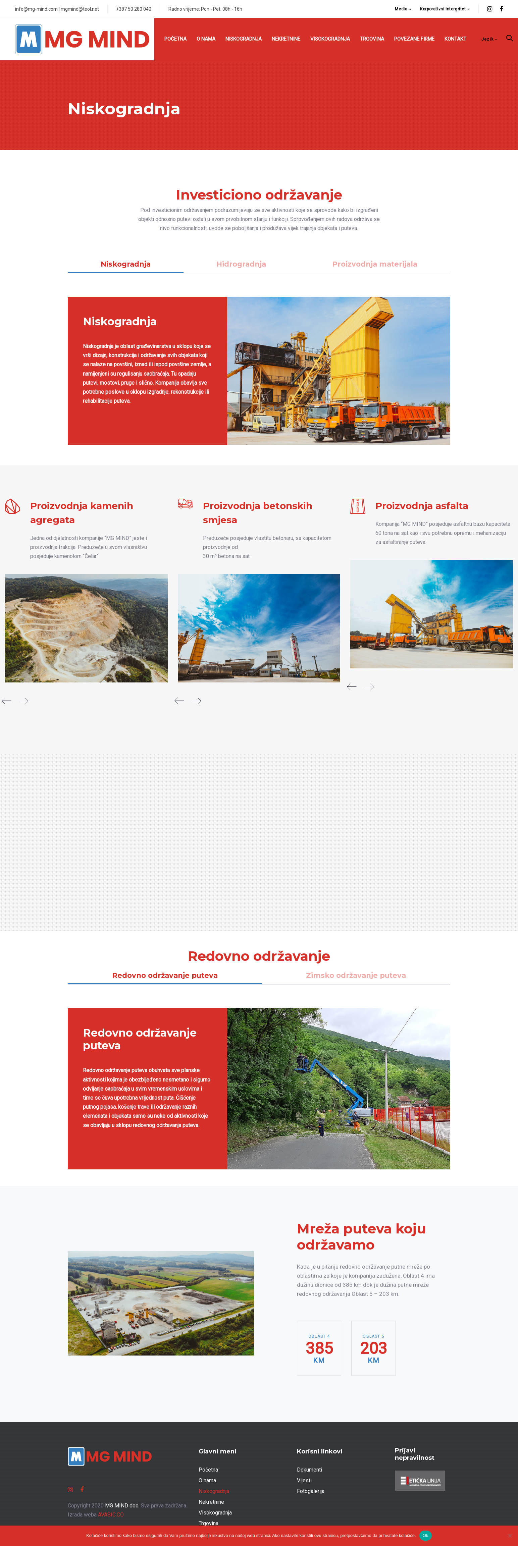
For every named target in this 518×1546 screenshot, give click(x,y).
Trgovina (208, 1523)
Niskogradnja (214, 1491)
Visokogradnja (215, 1512)
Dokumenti (309, 1470)
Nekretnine (211, 1502)
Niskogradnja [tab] (126, 264)
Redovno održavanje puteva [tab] (165, 975)
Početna (208, 1470)
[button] (403, 9)
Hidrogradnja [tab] (241, 264)
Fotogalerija (310, 1491)
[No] (509, 1535)
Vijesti (304, 1480)
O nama (207, 1480)
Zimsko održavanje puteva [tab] (356, 975)
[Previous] (6, 701)
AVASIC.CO (111, 1514)
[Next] (23, 701)
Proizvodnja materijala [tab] (374, 264)
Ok (425, 1535)
